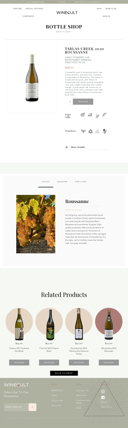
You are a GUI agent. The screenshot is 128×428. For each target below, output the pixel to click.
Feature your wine (83, 402)
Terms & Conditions (96, 420)
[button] (17, 8)
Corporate (57, 401)
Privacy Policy (114, 420)
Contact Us (82, 391)
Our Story (106, 407)
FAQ (78, 408)
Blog (103, 402)
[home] (67, 12)
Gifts (54, 396)
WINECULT (57, 391)
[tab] (45, 184)
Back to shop (64, 375)
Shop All (56, 406)
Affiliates (81, 396)
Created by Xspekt (30, 421)
